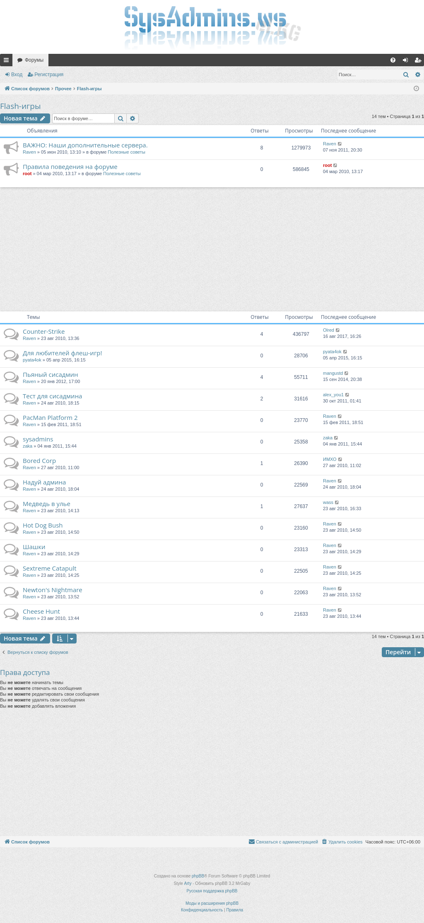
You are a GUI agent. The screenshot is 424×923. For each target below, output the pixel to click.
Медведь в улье (46, 503)
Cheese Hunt (41, 611)
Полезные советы (126, 151)
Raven (29, 151)
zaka (27, 445)
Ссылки (7, 61)
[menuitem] (393, 60)
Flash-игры (20, 106)
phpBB (198, 876)
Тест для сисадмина (52, 396)
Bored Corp (39, 460)
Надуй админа (44, 482)
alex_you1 (333, 394)
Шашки (34, 546)
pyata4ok (32, 359)
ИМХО (330, 459)
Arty (188, 883)
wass (328, 502)
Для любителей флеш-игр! (62, 353)
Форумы (34, 60)
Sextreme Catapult (50, 568)
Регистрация (48, 74)
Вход (16, 74)
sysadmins (38, 439)
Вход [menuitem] (407, 61)
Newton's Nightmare (52, 590)
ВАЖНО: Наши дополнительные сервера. (85, 145)
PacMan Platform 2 (50, 417)
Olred (328, 330)
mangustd (333, 373)
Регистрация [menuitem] (419, 61)
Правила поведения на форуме (70, 166)
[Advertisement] (212, 249)
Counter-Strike (44, 331)
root (27, 173)
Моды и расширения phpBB (212, 903)
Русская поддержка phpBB (211, 891)
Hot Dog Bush (43, 525)
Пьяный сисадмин (50, 374)
